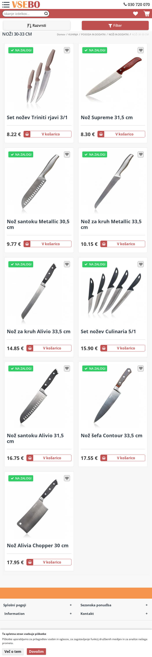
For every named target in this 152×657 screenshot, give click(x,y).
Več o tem (12, 651)
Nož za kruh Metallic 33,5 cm (111, 224)
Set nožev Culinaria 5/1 (108, 331)
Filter (115, 25)
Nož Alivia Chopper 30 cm (38, 545)
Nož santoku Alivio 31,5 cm (35, 438)
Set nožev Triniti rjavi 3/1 (37, 117)
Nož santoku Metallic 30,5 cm (38, 224)
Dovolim (36, 651)
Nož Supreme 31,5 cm (107, 117)
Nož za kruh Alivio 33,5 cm (39, 331)
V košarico (42, 134)
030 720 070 (139, 4)
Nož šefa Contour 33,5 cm (112, 435)
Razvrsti (36, 25)
